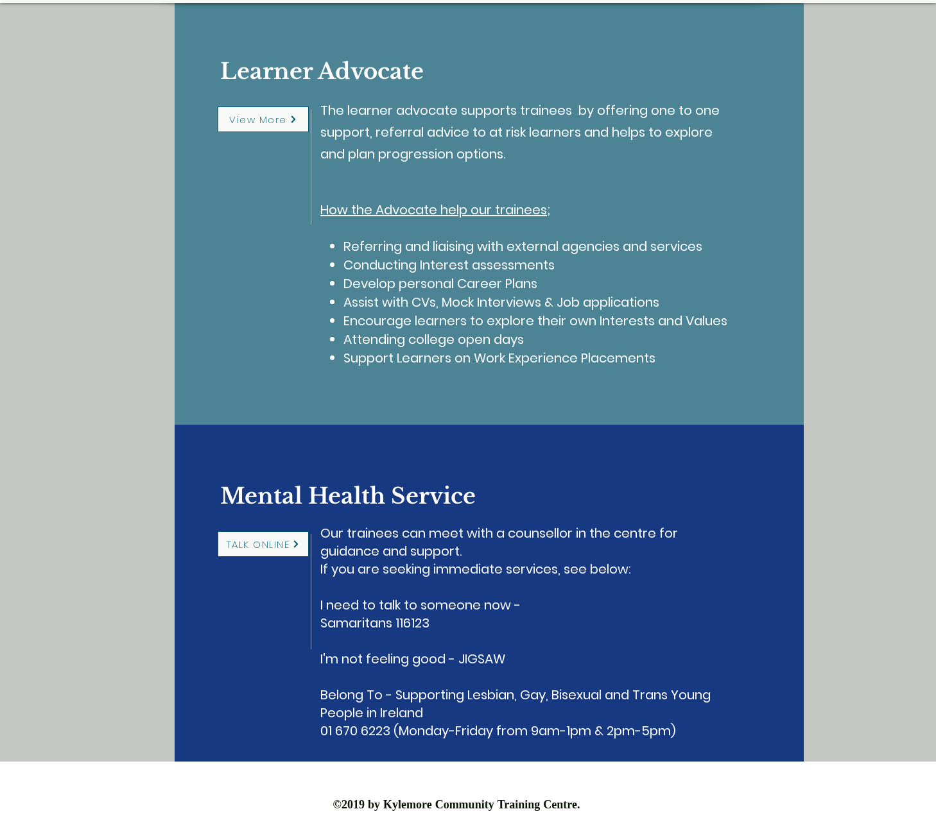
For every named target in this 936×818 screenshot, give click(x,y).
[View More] (263, 119)
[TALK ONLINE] (263, 544)
